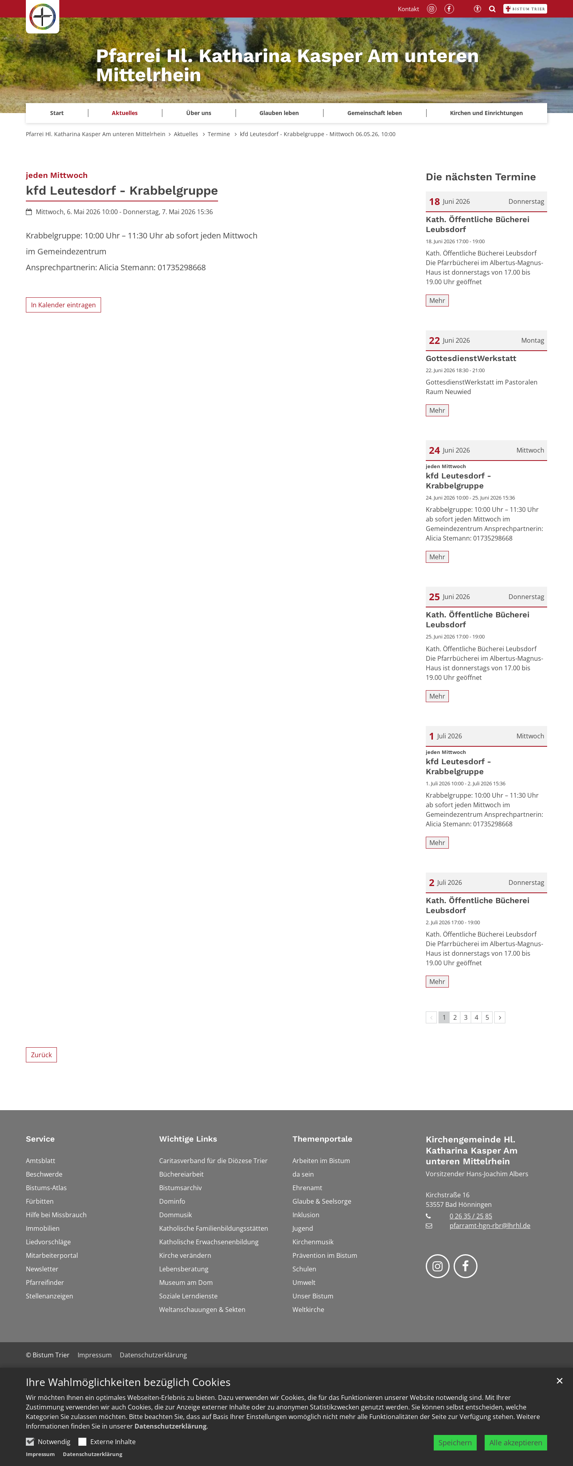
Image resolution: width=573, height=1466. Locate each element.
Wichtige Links (188, 1139)
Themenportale (322, 1139)
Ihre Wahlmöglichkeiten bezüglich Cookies (128, 1393)
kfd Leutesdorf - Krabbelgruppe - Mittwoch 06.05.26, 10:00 (318, 134)
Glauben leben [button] (279, 113)
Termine (220, 134)
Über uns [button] (198, 113)
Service (40, 1139)
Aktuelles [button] (125, 113)
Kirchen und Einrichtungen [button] (486, 113)
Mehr (437, 300)
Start (57, 113)
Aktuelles (187, 134)
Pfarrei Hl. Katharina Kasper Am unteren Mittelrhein (96, 134)
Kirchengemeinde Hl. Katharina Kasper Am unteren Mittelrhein (472, 1150)
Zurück (41, 1054)
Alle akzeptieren (515, 1453)
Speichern (455, 1453)
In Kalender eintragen (63, 305)
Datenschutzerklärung (170, 1437)
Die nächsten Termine (481, 177)
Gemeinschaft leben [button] (374, 113)
